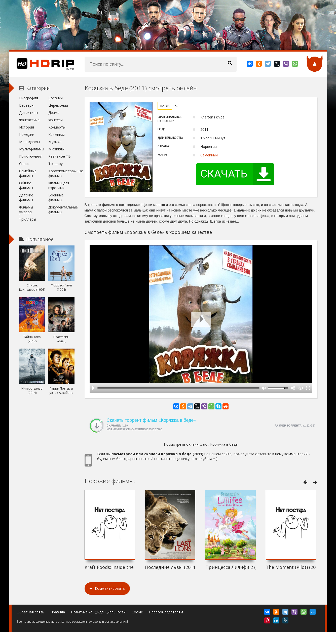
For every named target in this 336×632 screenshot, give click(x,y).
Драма (53, 112)
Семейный (209, 155)
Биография (28, 98)
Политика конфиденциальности (98, 612)
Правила (57, 612)
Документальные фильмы (61, 209)
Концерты (56, 127)
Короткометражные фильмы (61, 173)
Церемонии (58, 105)
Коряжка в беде (224, 444)
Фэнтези (55, 119)
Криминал (56, 134)
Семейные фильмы (27, 173)
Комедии (26, 134)
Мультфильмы (31, 149)
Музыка (54, 141)
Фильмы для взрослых (58, 185)
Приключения (30, 156)
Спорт (24, 163)
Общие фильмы (26, 185)
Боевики (55, 98)
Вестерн (26, 105)
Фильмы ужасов (26, 209)
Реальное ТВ (59, 156)
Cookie (137, 612)
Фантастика (29, 119)
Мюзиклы (56, 149)
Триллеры (27, 219)
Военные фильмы (56, 197)
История (26, 127)
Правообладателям (166, 612)
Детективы (28, 112)
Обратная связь (30, 612)
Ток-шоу (55, 163)
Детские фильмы (26, 197)
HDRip (41, 64)
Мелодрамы (29, 141)
